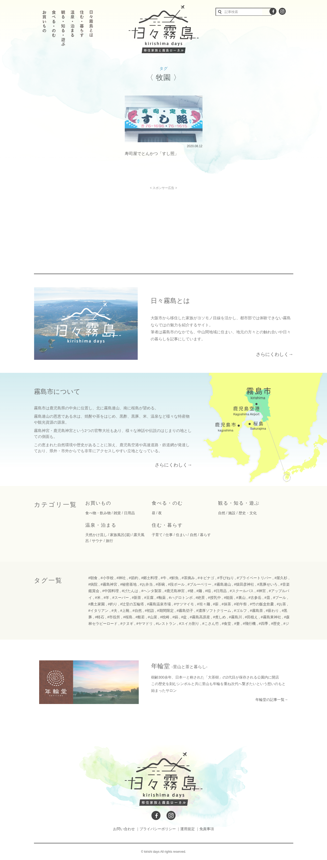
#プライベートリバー (254, 578)
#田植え (251, 617)
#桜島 (128, 617)
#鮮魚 (174, 578)
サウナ (97, 541)
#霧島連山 (222, 584)
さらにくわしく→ (274, 354)
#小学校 (107, 578)
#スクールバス (242, 591)
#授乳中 (214, 597)
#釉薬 (161, 597)
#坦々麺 (203, 604)
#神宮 (261, 591)
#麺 (199, 591)
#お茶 (281, 604)
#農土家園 (96, 604)
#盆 (184, 617)
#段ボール (176, 584)
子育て (157, 535)
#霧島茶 (256, 610)
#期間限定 (165, 610)
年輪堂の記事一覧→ (271, 700)
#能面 (228, 597)
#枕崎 (165, 617)
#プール (279, 597)
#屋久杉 (281, 578)
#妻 (237, 623)
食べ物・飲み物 (98, 513)
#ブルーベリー (199, 584)
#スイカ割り (189, 623)
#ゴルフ (240, 610)
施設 (231, 513)
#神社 (121, 578)
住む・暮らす (167, 525)
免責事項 (206, 829)
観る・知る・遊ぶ (239, 503)
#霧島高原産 (200, 617)
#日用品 (220, 591)
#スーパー (120, 597)
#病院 (93, 584)
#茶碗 (160, 584)
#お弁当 (146, 584)
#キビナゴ (206, 578)
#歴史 (275, 623)
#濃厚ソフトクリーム (213, 610)
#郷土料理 (149, 578)
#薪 (216, 604)
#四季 (263, 623)
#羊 (106, 597)
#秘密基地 (128, 584)
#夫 (114, 610)
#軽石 (99, 617)
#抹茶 (226, 604)
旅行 (109, 541)
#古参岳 (254, 597)
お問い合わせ (124, 829)
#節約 (133, 578)
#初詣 (149, 610)
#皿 (267, 597)
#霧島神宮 (109, 584)
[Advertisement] (119, 226)
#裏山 (241, 597)
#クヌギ (126, 623)
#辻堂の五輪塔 (132, 604)
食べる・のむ (167, 503)
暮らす (205, 535)
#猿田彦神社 (244, 584)
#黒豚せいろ (267, 584)
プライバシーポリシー (158, 829)
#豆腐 (149, 597)
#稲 (208, 591)
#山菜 (152, 617)
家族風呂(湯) (120, 535)
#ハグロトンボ (181, 597)
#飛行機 (249, 623)
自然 (221, 513)
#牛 (163, 578)
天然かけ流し (96, 535)
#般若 (140, 617)
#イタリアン (98, 610)
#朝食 (93, 578)
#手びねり (225, 578)
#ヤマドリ (144, 623)
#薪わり (272, 610)
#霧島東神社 (271, 617)
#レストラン (166, 623)
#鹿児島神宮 (175, 591)
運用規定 (187, 829)
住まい (181, 535)
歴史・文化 (248, 513)
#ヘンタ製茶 (151, 591)
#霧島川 (235, 617)
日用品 (129, 513)
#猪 (190, 591)
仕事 (169, 535)
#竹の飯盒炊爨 (262, 604)
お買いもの (98, 503)
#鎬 (175, 617)
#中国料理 (110, 591)
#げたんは (130, 591)
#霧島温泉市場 (159, 604)
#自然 (137, 610)
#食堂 (226, 623)
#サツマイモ (184, 604)
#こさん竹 (210, 623)
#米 (98, 597)
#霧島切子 (185, 610)
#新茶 (136, 597)
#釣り (112, 604)
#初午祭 (240, 604)
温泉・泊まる (100, 525)
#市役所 (113, 617)
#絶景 (200, 597)
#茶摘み (188, 578)
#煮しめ (219, 617)
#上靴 (124, 610)
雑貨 (117, 513)
